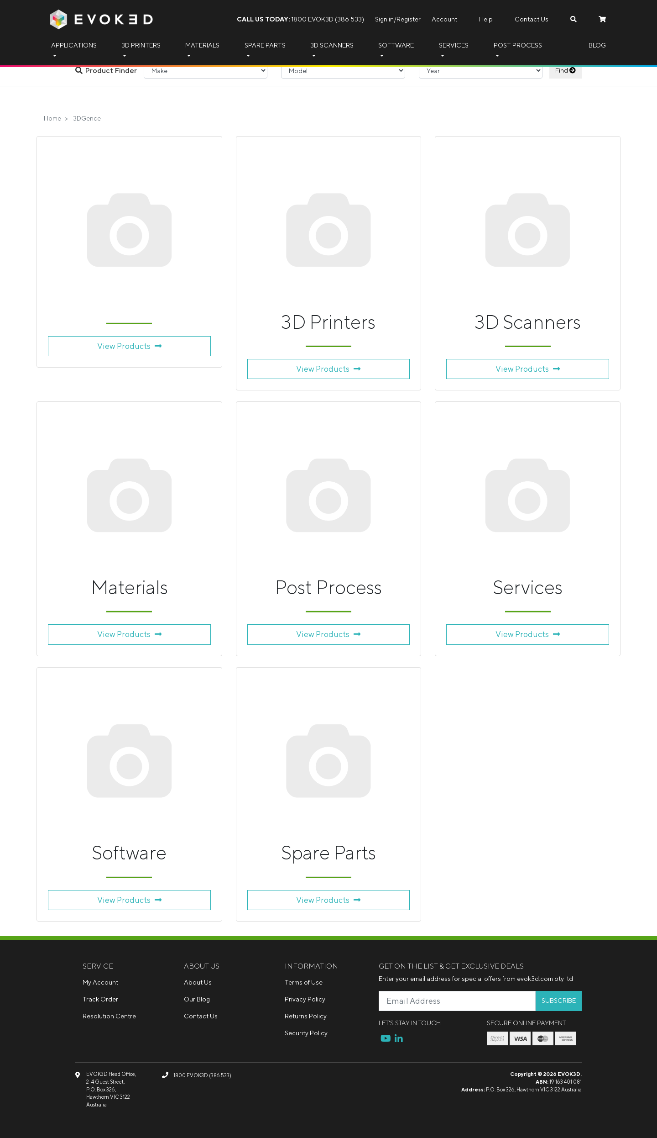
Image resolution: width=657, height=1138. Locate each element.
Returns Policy (306, 1016)
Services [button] (454, 45)
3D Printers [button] (141, 45)
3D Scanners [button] (332, 45)
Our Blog (197, 999)
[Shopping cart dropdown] (602, 19)
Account (444, 19)
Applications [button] (74, 45)
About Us (198, 982)
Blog (597, 45)
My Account (100, 982)
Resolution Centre (109, 1016)
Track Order (100, 999)
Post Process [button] (518, 45)
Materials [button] (202, 45)
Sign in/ (385, 19)
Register (408, 19)
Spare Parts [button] (265, 45)
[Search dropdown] (573, 19)
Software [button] (396, 45)
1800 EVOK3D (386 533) (300, 19)
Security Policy (306, 1033)
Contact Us (531, 19)
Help (486, 19)
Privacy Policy (305, 999)
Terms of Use (304, 982)
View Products (129, 346)
